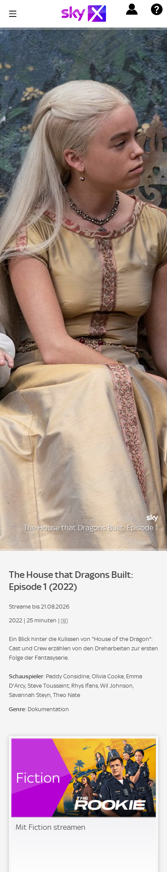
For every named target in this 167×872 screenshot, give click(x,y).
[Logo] (83, 13)
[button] (132, 9)
